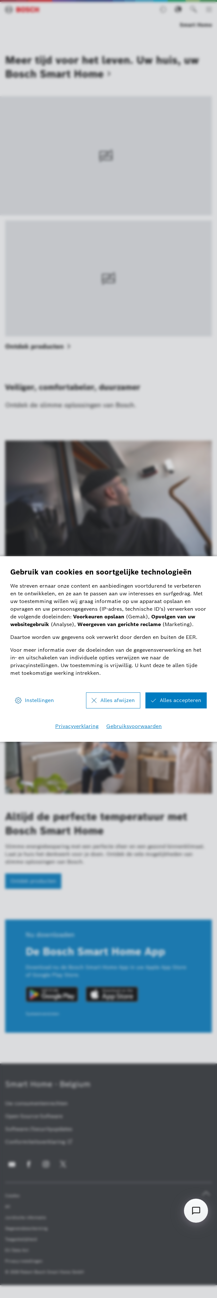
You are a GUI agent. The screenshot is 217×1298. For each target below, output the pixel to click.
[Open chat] (196, 1211)
